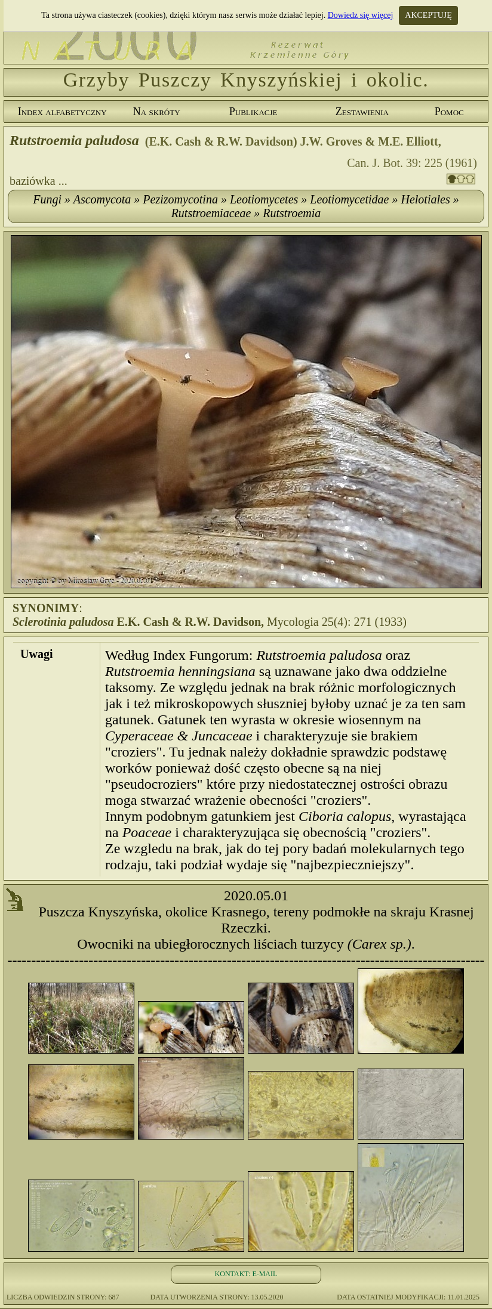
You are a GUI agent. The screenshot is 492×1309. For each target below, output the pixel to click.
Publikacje (253, 112)
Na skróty (156, 112)
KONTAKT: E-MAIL (246, 1274)
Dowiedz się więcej (360, 15)
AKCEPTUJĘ (428, 15)
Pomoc (449, 112)
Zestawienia (362, 112)
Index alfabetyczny (62, 112)
